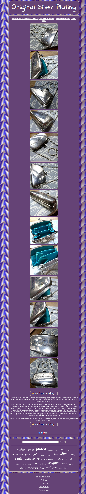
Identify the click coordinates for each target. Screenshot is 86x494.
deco (62, 449)
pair (56, 450)
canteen (50, 450)
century (43, 455)
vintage (30, 458)
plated (41, 449)
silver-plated (48, 459)
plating (23, 468)
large (73, 455)
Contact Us (44, 483)
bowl (29, 464)
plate (19, 458)
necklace (43, 464)
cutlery (21, 449)
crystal (31, 450)
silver (64, 454)
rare (39, 458)
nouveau (17, 454)
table (24, 464)
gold (35, 454)
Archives (44, 480)
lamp (42, 468)
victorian (33, 467)
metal (60, 468)
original (54, 463)
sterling (59, 459)
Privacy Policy (44, 487)
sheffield (17, 464)
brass (49, 455)
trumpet (71, 464)
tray (66, 468)
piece (69, 450)
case (35, 463)
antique (51, 467)
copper (64, 464)
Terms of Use (43, 490)
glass (55, 454)
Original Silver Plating (43, 477)
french (27, 455)
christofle (69, 459)
